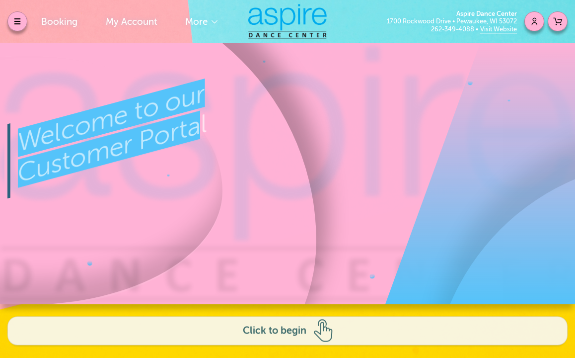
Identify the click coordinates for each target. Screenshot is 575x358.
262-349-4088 (453, 29)
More (197, 21)
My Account (131, 21)
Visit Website (498, 29)
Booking (59, 21)
